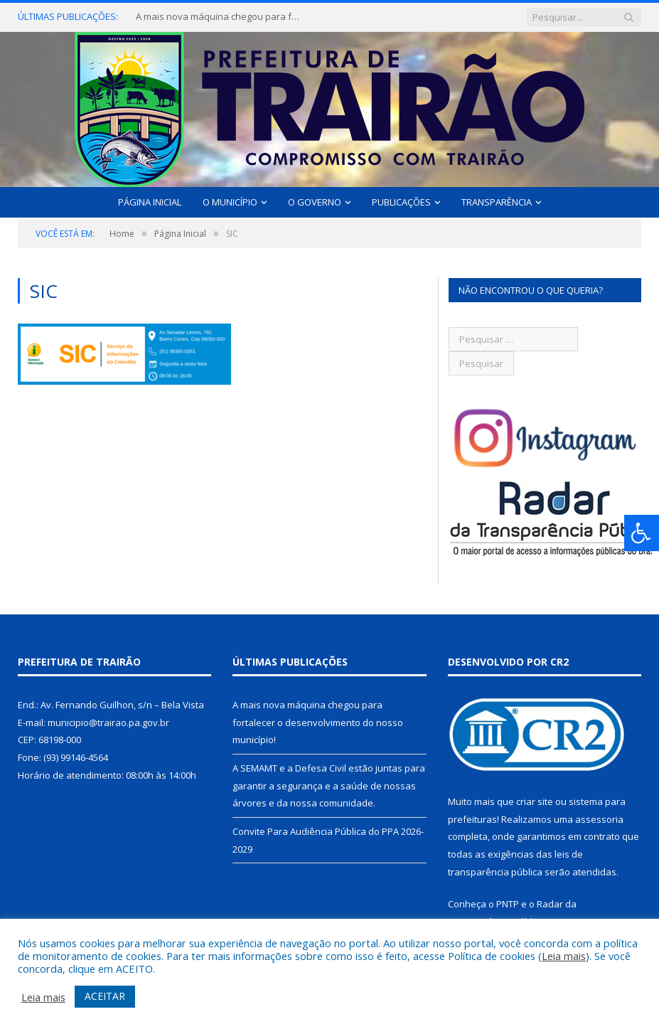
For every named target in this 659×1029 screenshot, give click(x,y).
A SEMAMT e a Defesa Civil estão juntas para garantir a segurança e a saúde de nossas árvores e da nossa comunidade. (328, 785)
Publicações (401, 202)
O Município (230, 202)
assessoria (599, 819)
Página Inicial (149, 202)
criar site (534, 801)
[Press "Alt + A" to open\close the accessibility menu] (641, 533)
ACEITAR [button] (105, 996)
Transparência (496, 202)
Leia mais (564, 956)
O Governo (314, 202)
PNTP (507, 903)
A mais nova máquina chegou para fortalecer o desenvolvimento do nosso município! (221, 17)
